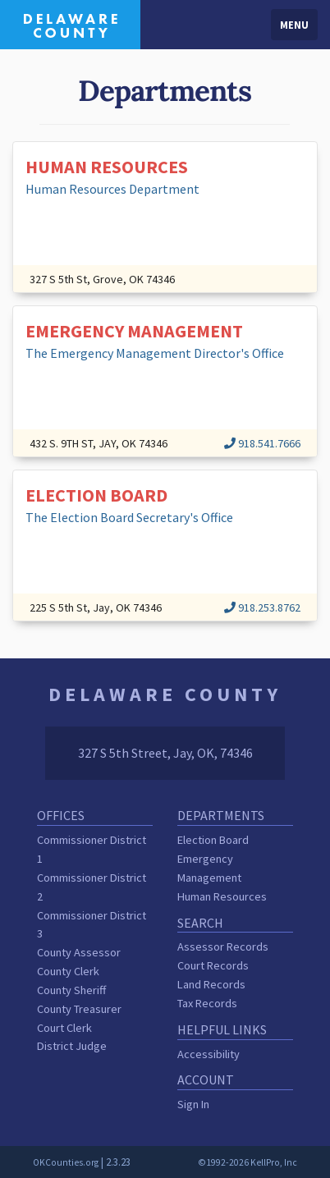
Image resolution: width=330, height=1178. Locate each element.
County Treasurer (79, 1009)
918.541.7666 (262, 443)
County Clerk (68, 971)
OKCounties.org (66, 1162)
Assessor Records (222, 946)
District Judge (72, 1045)
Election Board (213, 839)
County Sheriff (71, 990)
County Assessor (79, 952)
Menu (294, 24)
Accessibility (208, 1054)
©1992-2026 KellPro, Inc (247, 1162)
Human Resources (222, 896)
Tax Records (207, 1003)
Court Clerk (64, 1027)
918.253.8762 (262, 607)
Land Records (211, 984)
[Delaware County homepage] (70, 23)
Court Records (213, 965)
